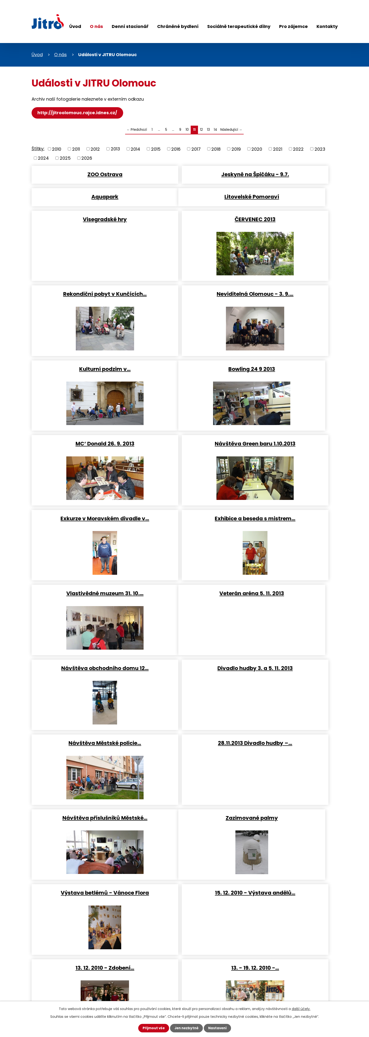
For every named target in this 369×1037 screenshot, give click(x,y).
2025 (65, 158)
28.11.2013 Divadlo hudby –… (184, 566)
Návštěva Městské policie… (80, 566)
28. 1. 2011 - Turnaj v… (81, 789)
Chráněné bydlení (177, 26)
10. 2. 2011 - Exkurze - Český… (287, 789)
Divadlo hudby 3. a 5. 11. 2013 (287, 492)
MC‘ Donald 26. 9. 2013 (184, 344)
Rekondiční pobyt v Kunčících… (81, 269)
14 (215, 129)
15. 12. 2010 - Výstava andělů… (287, 641)
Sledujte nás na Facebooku (61, 981)
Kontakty (327, 26)
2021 (277, 149)
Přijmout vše (152, 1028)
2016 (175, 149)
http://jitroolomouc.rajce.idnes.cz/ (78, 113)
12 (201, 129)
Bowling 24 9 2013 (81, 344)
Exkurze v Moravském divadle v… (80, 418)
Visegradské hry (184, 195)
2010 (56, 149)
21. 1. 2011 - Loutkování (287, 715)
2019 (236, 149)
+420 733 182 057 (151, 967)
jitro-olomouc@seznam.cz (160, 985)
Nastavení (218, 1028)
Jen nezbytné (186, 1028)
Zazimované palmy (81, 641)
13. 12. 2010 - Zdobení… (80, 715)
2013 (115, 149)
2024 (43, 158)
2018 (216, 149)
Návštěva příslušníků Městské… (287, 566)
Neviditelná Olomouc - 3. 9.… (184, 269)
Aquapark (287, 173)
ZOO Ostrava (80, 173)
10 (187, 129)
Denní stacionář (130, 26)
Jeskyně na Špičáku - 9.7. (184, 173)
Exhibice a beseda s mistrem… (184, 418)
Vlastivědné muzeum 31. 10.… (287, 418)
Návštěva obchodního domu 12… (184, 492)
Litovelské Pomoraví (80, 195)
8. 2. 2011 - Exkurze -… (184, 789)
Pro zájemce (293, 26)
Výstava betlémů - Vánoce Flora (184, 641)
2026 (86, 158)
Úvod (75, 26)
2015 (156, 149)
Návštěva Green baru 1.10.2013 (287, 344)
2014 (135, 149)
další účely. (301, 1008)
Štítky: (38, 149)
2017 (196, 149)
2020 (256, 149)
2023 (320, 149)
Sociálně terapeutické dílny (238, 26)
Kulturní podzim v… (287, 269)
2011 (76, 149)
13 (208, 129)
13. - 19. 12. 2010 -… (184, 715)
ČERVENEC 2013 (287, 195)
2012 (95, 149)
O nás (96, 26)
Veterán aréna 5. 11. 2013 (81, 492)
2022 (298, 149)
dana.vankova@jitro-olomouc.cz (167, 976)
